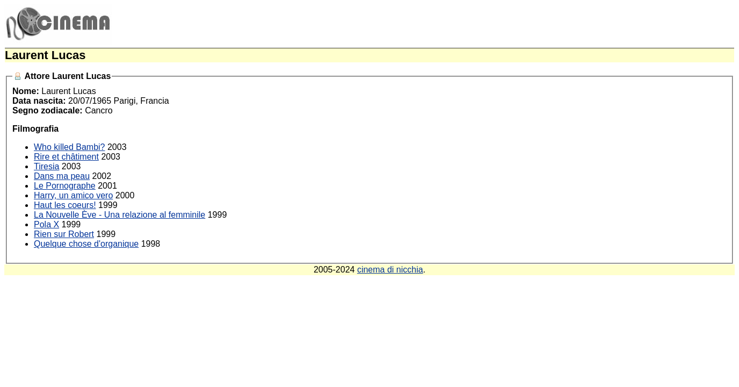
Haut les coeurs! (65, 205)
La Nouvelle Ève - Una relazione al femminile (119, 214)
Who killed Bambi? (69, 147)
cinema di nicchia (390, 269)
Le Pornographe (65, 185)
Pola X (46, 224)
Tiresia (46, 166)
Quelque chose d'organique (86, 243)
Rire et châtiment (66, 156)
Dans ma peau (62, 176)
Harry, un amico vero (73, 195)
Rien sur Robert (64, 234)
